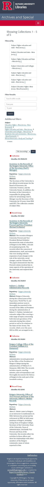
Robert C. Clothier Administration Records (19, 287)
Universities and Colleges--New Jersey (18, 132)
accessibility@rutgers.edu (16, 470)
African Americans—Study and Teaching (18, 138)
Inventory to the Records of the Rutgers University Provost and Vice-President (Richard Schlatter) (20, 224)
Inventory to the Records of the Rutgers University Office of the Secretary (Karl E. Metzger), (21, 167)
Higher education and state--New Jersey (19, 129)
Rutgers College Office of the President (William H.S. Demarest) (21, 346)
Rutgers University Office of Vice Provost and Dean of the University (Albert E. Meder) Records (21, 398)
